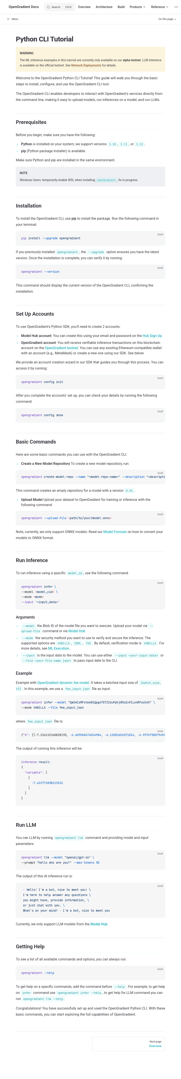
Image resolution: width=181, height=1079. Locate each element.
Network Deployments (86, 65)
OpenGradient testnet (61, 348)
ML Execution (58, 648)
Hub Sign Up (152, 336)
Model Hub (76, 631)
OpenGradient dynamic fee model (63, 683)
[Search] (60, 7)
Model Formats (115, 532)
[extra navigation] (176, 7)
